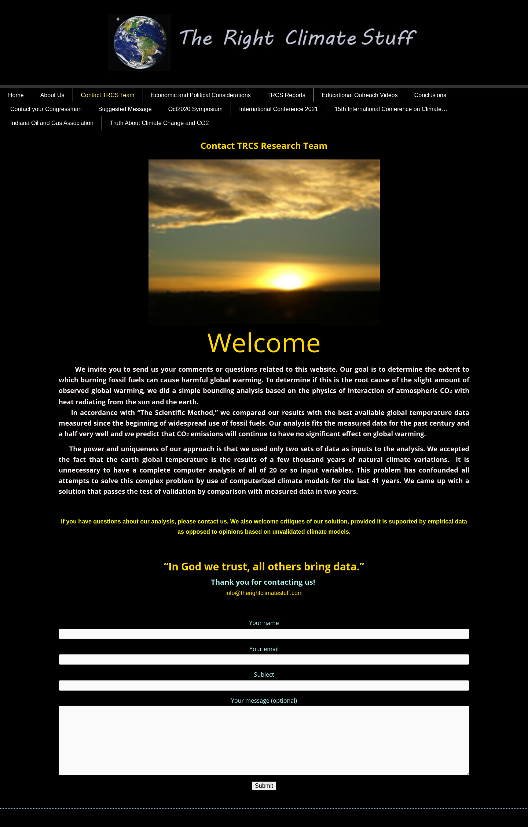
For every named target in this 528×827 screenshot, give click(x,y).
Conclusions (430, 95)
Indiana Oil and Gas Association (52, 123)
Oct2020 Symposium (195, 109)
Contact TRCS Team (108, 95)
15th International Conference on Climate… (390, 109)
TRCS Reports (286, 95)
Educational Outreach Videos (360, 95)
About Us (52, 95)
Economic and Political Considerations (201, 95)
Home (16, 95)
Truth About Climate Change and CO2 (159, 123)
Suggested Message (125, 109)
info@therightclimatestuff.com (264, 593)
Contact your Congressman (46, 109)
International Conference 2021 (278, 109)
